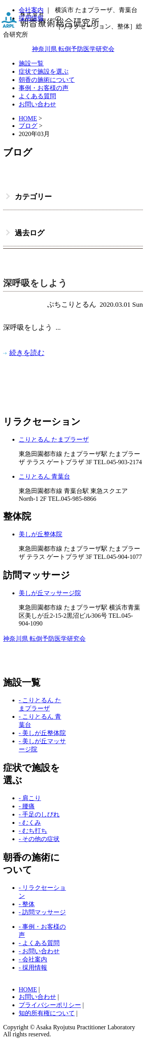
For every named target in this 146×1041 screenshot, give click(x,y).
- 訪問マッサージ (42, 912)
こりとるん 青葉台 (44, 476)
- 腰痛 (27, 806)
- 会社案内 (33, 959)
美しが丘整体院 (40, 534)
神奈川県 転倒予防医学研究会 (73, 49)
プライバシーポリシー (50, 1005)
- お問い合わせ (39, 951)
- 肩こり (30, 798)
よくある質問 (37, 96)
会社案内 (31, 10)
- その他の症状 (39, 839)
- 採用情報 (33, 967)
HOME (28, 989)
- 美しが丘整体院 (42, 733)
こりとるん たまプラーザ (54, 439)
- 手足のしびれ (39, 814)
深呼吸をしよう (35, 283)
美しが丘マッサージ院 (50, 593)
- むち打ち (33, 830)
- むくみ (30, 822)
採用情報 (31, 18)
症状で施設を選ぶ (44, 71)
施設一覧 (31, 63)
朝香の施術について (47, 79)
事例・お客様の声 (44, 88)
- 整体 (27, 904)
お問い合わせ (37, 104)
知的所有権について (47, 1013)
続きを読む (26, 353)
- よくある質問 (39, 943)
